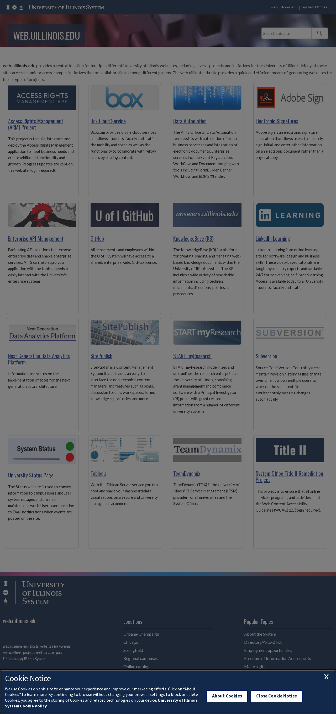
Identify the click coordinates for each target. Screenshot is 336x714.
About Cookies (227, 696)
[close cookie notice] (326, 676)
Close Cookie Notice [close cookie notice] (276, 696)
